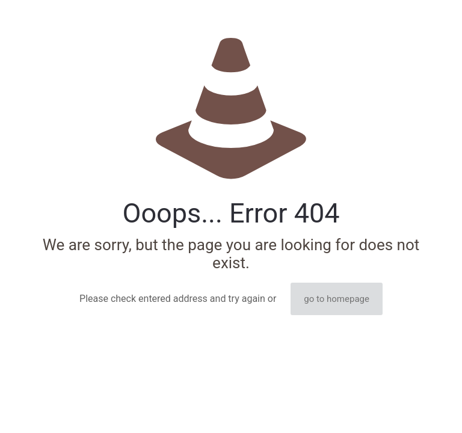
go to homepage (336, 298)
